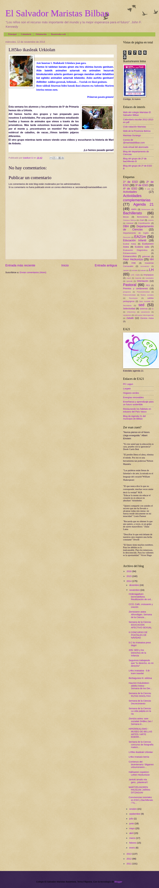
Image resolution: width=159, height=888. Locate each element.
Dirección (127, 237)
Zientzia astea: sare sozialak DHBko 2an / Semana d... (141, 721)
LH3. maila (135, 275)
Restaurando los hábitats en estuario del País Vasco (137, 410)
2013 (129, 854)
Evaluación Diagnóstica (135, 250)
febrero (133, 843)
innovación (145, 266)
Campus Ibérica (129, 220)
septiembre (135, 814)
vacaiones (127, 315)
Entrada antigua (106, 265)
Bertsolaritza (142, 217)
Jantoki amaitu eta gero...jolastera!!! (138, 781)
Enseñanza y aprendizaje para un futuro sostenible (138, 403)
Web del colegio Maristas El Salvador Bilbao (137, 113)
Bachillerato (132, 213)
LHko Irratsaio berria (139, 757)
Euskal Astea (129, 244)
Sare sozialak (144, 301)
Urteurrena (131, 312)
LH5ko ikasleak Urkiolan (141, 752)
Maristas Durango (132, 135)
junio (132, 823)
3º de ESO (141, 185)
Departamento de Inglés (136, 233)
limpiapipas (149, 275)
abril (131, 833)
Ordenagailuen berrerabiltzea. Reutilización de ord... (141, 597)
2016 (129, 571)
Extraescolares (130, 253)
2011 (129, 863)
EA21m (140, 237)
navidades (149, 278)
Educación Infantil (134, 240)
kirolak (134, 270)
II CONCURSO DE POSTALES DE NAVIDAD (138, 635)
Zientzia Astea (147, 318)
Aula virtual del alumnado (135, 147)
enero (132, 847)
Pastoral (129, 285)
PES (148, 285)
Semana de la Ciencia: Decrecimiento (140, 702)
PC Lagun (128, 384)
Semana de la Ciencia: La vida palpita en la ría (140, 711)
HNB (133, 263)
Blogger (118, 881)
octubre (133, 809)
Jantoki (126, 270)
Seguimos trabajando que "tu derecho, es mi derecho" (141, 663)
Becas (126, 217)
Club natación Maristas (134, 126)
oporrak (129, 281)
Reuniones (133, 298)
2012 (129, 859)
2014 (129, 581)
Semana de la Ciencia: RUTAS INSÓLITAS (140, 694)
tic (153, 309)
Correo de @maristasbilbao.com (134, 141)
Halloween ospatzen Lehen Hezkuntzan (139, 773)
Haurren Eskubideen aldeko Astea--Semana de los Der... (140, 686)
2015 (129, 576)
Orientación (41, 34)
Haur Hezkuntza (133, 259)
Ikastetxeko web (58, 34)
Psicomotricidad (143, 292)
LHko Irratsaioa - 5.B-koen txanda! (139, 672)
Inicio (65, 265)
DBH (126, 226)
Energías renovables (133, 397)
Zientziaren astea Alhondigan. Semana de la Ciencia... (140, 614)
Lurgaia (127, 388)
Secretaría (127, 305)
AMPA (134, 209)
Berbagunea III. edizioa (140, 678)
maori (129, 278)
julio (131, 818)
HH (152, 259)
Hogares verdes (131, 393)
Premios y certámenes (135, 288)
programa (127, 292)
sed (141, 305)
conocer (129, 223)
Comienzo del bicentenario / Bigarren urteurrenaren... (141, 764)
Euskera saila (142, 247)
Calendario (26, 34)
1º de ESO (130, 181)
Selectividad (129, 308)
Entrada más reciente (20, 265)
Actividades (130, 191)
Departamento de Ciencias (138, 228)
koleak (143, 270)
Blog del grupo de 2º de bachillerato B (135, 160)
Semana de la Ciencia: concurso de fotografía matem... (141, 744)
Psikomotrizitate (129, 295)
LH (151, 270)
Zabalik (130, 318)
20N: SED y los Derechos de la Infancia (137, 653)
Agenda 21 (143, 204)
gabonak (146, 256)
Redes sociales (147, 295)
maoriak (138, 278)
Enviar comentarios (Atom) (33, 272)
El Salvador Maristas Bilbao (57, 13)
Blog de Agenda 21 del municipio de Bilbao (134, 417)
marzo (132, 838)
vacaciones (145, 312)
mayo (132, 828)
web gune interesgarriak (144, 315)
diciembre (134, 585)
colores (151, 220)
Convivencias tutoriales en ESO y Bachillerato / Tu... (141, 800)
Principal (12, 34)
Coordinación (144, 223)
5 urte (147, 189)
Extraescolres (130, 256)
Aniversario (145, 209)
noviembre (134, 590)
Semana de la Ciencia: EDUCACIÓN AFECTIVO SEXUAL (140, 625)
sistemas (144, 308)
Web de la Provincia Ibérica (136, 131)
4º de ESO (130, 188)
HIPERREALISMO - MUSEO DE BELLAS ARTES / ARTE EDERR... (140, 733)
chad (141, 220)
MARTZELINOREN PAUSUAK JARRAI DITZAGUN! (139, 790)
